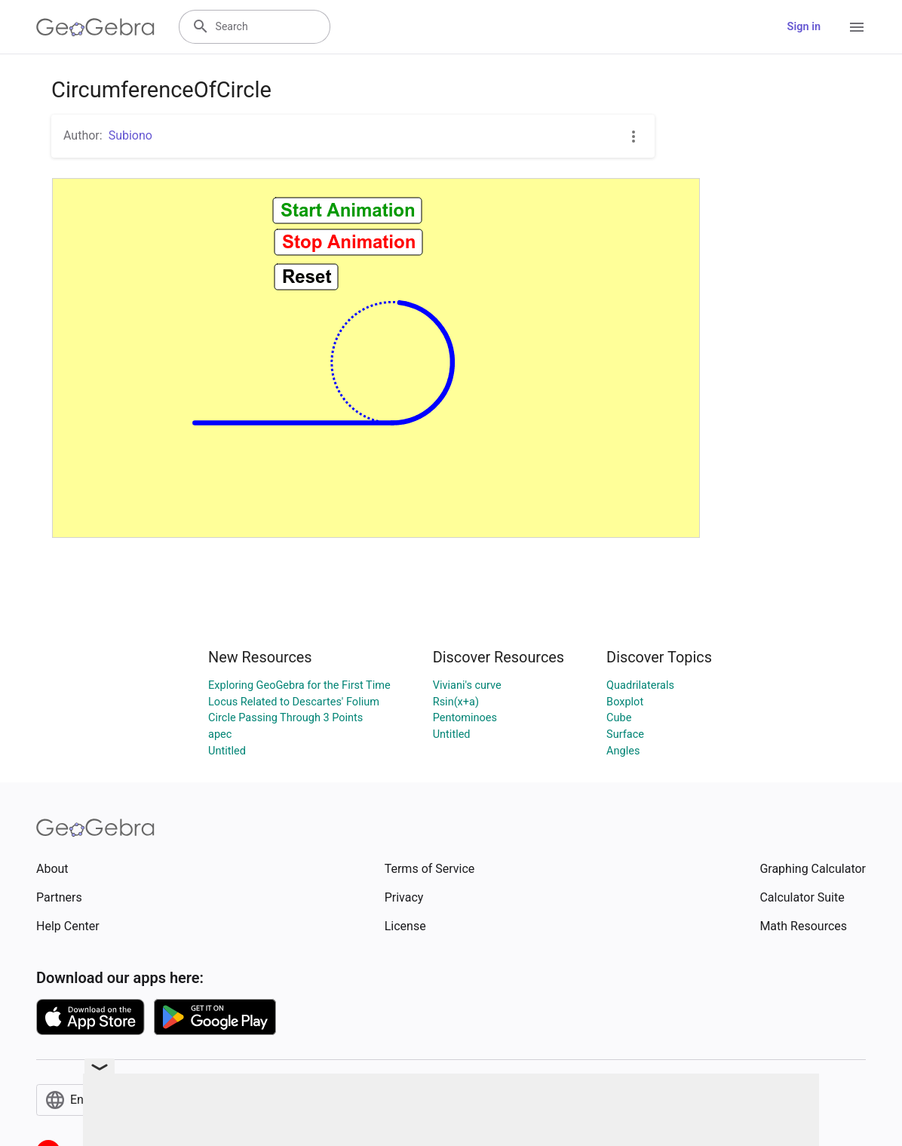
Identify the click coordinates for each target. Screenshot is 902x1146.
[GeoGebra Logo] (95, 27)
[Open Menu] (857, 27)
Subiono (130, 135)
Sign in (804, 26)
